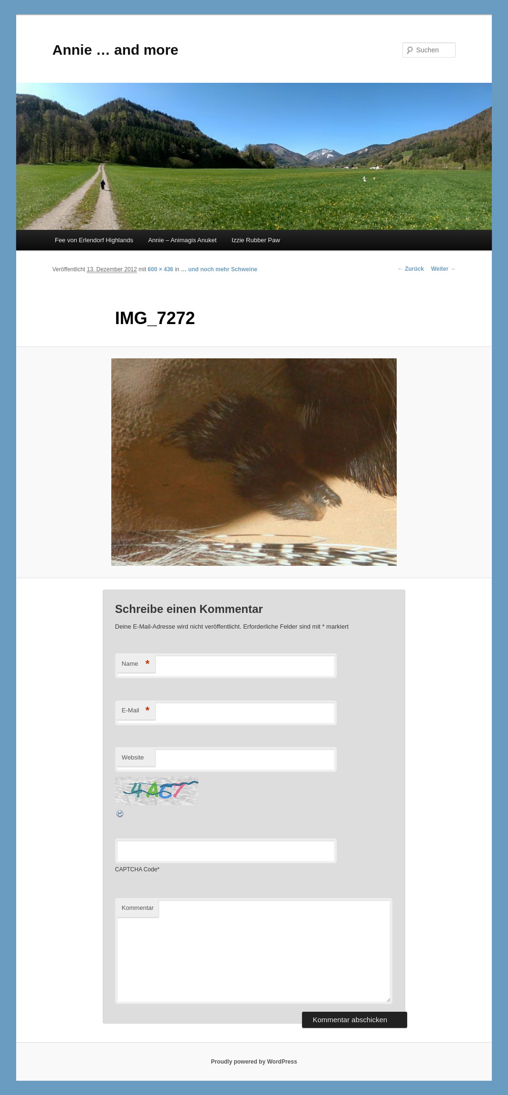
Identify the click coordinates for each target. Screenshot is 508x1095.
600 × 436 (161, 269)
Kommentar (138, 907)
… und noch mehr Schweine (219, 269)
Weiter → (443, 269)
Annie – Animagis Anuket (182, 240)
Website (133, 757)
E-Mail (136, 711)
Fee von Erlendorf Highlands (94, 240)
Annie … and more (115, 50)
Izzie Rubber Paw (256, 240)
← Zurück (411, 269)
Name (136, 664)
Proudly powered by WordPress (254, 1061)
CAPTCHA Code (136, 869)
